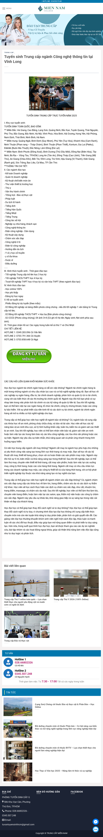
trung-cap (9, 52)
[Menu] (7, 8)
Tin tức (11, 692)
